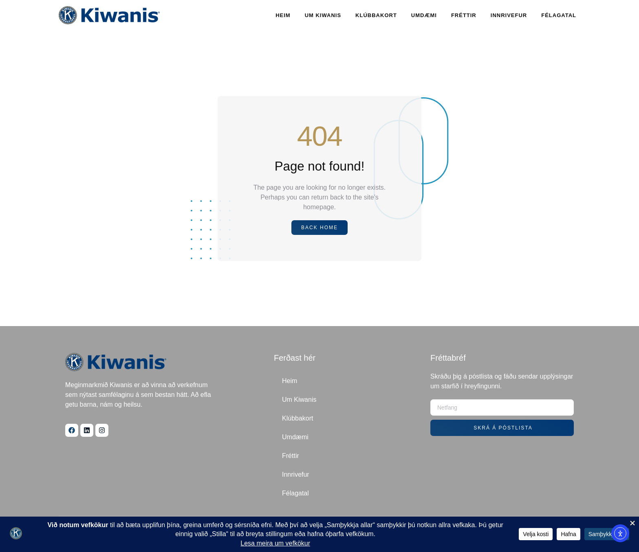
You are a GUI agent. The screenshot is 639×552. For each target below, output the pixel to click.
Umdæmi (424, 15)
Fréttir (463, 15)
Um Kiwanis (323, 15)
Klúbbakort (376, 15)
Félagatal (558, 15)
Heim (283, 15)
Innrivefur (509, 15)
